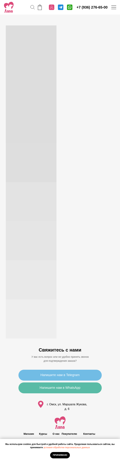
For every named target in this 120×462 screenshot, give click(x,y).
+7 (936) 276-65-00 (92, 7)
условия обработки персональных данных (67, 447)
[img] (9, 7)
